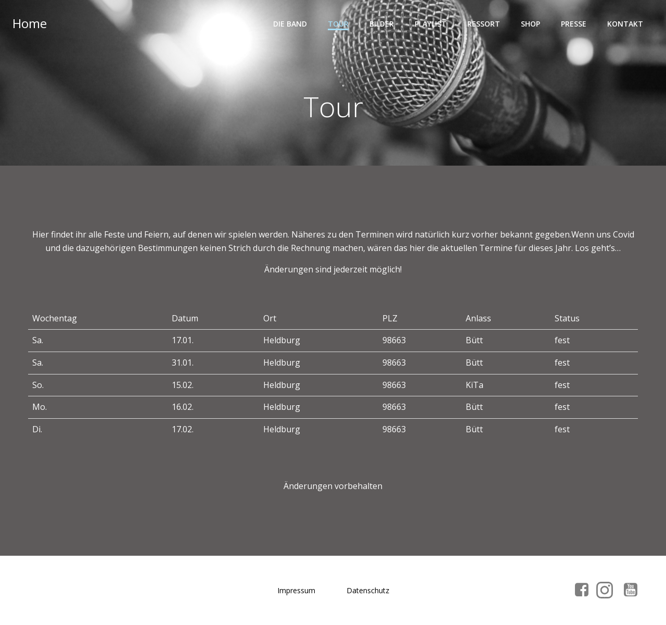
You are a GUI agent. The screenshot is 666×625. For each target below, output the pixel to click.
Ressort (483, 24)
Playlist (430, 24)
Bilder (381, 24)
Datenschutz (368, 590)
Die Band (290, 24)
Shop (530, 24)
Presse (573, 24)
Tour (338, 24)
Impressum (296, 590)
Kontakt (625, 24)
